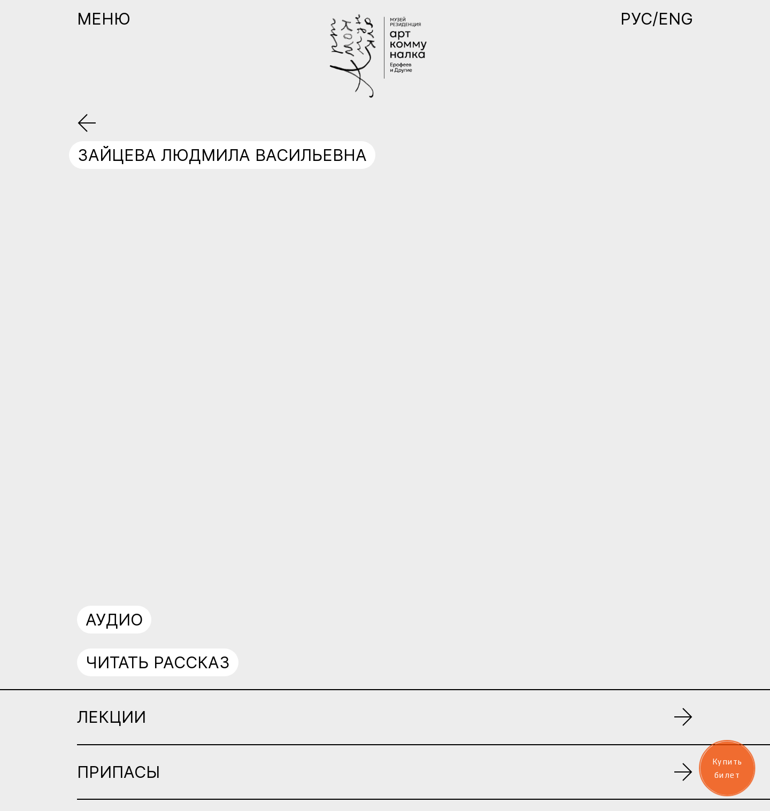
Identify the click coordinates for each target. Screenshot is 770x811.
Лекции (111, 717)
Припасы (118, 772)
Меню (103, 18)
